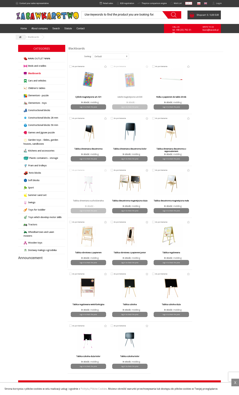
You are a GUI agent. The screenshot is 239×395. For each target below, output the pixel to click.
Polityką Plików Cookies (94, 388)
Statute (68, 28)
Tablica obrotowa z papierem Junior (165, 201)
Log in (217, 3)
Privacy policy (130, 367)
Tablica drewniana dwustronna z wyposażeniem (126, 150)
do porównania (78, 66)
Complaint (22, 367)
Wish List (176, 3)
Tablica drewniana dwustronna (204, 97)
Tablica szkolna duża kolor (204, 253)
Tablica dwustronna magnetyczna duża (204, 150)
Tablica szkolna (126, 253)
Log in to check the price (87, 107)
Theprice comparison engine (152, 3)
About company (39, 28)
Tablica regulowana (204, 201)
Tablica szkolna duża (165, 253)
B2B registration (125, 3)
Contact (81, 28)
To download (130, 371)
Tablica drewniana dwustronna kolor (87, 150)
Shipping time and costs (82, 367)
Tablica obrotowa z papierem (126, 201)
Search (56, 28)
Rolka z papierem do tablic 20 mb (165, 97)
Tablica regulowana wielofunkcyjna (87, 253)
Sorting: (87, 56)
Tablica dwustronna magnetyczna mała (87, 202)
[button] (111, 56)
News (20, 362)
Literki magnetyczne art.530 (126, 97)
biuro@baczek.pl (211, 30)
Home (23, 28)
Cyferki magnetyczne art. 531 (87, 97)
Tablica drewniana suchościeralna (165, 149)
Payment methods (79, 362)
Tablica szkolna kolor (87, 304)
